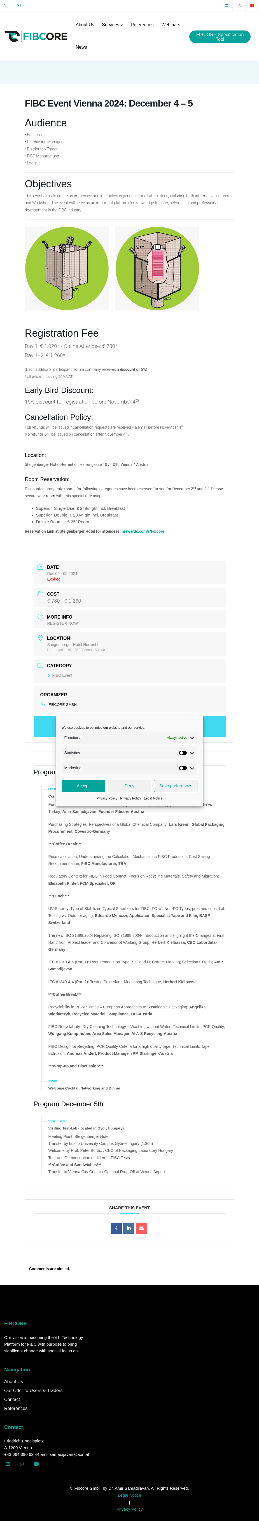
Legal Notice (153, 798)
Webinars (170, 24)
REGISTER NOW (62, 623)
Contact (12, 1399)
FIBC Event (60, 675)
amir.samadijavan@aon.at (65, 1454)
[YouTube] (252, 5)
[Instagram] (239, 5)
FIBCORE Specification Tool (220, 37)
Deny (129, 785)
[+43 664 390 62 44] (7, 5)
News (81, 47)
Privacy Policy (106, 798)
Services (110, 24)
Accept (83, 785)
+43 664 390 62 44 (21, 1454)
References (142, 24)
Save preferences (175, 785)
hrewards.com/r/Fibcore (143, 531)
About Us (85, 24)
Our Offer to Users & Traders (33, 1390)
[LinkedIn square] (226, 5)
